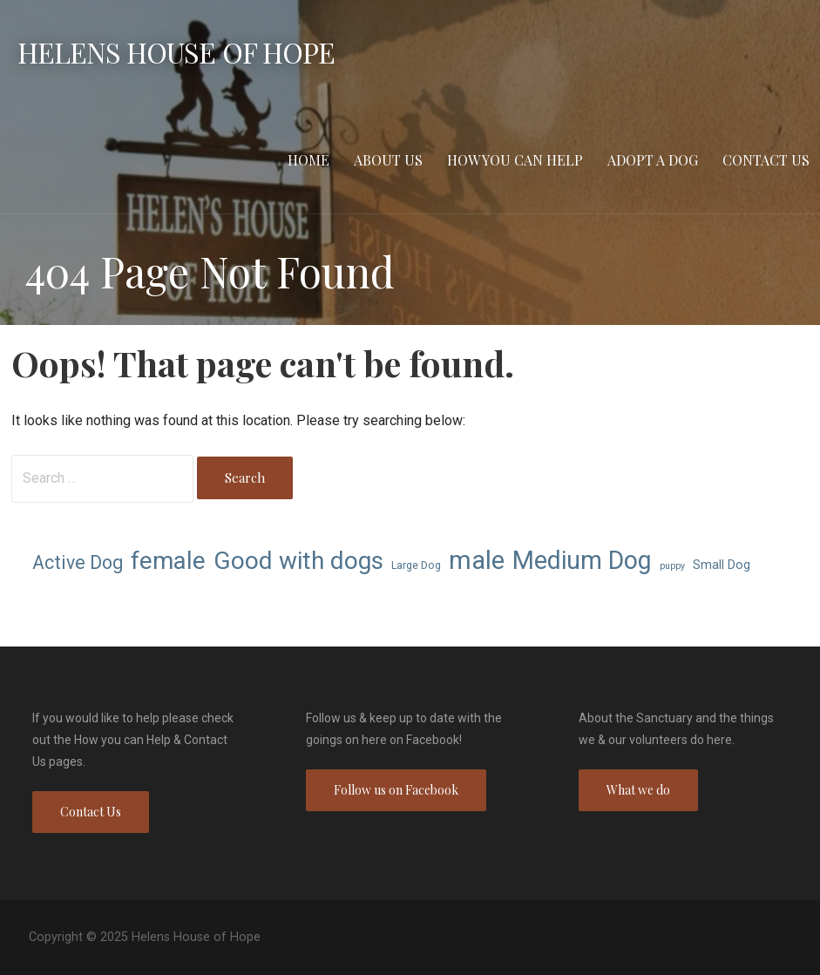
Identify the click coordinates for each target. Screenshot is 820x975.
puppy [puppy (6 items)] (672, 566)
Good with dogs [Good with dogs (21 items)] (298, 560)
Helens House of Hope (176, 52)
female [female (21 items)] (168, 560)
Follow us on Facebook (396, 790)
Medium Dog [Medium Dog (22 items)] (582, 560)
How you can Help (515, 160)
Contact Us (766, 160)
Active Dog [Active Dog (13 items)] (77, 562)
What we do (638, 790)
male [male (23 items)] (477, 560)
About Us (388, 160)
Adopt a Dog (652, 160)
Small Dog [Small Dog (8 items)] (721, 565)
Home (308, 160)
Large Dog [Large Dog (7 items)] (416, 565)
